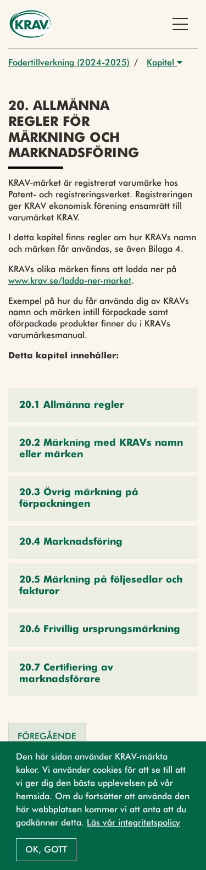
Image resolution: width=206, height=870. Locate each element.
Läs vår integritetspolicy (133, 822)
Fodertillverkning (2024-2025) (69, 62)
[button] (103, 405)
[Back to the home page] (30, 24)
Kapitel (164, 62)
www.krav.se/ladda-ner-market (69, 280)
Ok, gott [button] (46, 849)
